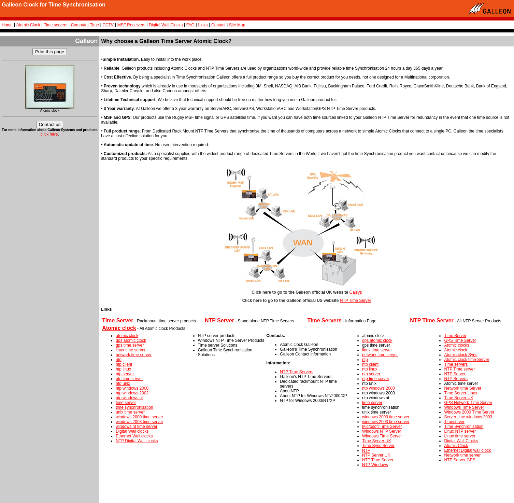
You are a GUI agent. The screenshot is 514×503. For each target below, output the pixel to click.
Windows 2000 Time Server (469, 412)
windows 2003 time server (139, 421)
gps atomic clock (131, 340)
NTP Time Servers (296, 371)
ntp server (125, 374)
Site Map (237, 25)
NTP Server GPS (459, 460)
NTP (366, 450)
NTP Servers (455, 378)
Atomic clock (455, 350)
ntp (119, 359)
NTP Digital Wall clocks (137, 440)
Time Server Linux (460, 393)
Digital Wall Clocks (166, 25)
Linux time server (459, 436)
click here (49, 134)
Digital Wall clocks (132, 431)
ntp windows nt (129, 397)
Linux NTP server (459, 431)
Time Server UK (376, 440)
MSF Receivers (131, 25)
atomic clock (127, 335)
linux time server (130, 350)
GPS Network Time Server (468, 402)
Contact (218, 25)
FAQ (190, 25)
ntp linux (123, 369)
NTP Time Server (355, 300)
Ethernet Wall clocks (134, 436)
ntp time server (129, 378)
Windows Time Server (382, 436)
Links (203, 25)
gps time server (130, 345)
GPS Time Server (460, 340)
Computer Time (85, 25)
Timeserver (454, 421)
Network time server (462, 455)
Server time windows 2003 (468, 417)
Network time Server (462, 388)
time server (126, 402)
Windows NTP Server (381, 431)
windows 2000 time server (139, 417)
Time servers (55, 25)
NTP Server (454, 374)
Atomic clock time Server (466, 359)
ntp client (124, 364)
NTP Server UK (376, 455)
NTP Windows (375, 464)
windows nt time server (136, 426)
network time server (134, 354)
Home (7, 25)
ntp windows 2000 (132, 388)
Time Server (455, 335)
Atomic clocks (456, 345)
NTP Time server (459, 369)
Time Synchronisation (463, 426)
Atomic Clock (28, 25)
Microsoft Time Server (382, 426)
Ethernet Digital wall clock (467, 450)
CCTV (108, 25)
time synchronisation (134, 407)
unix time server (130, 412)
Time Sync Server (378, 445)
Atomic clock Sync (460, 354)
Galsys (355, 292)
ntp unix (123, 383)
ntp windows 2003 (132, 393)
